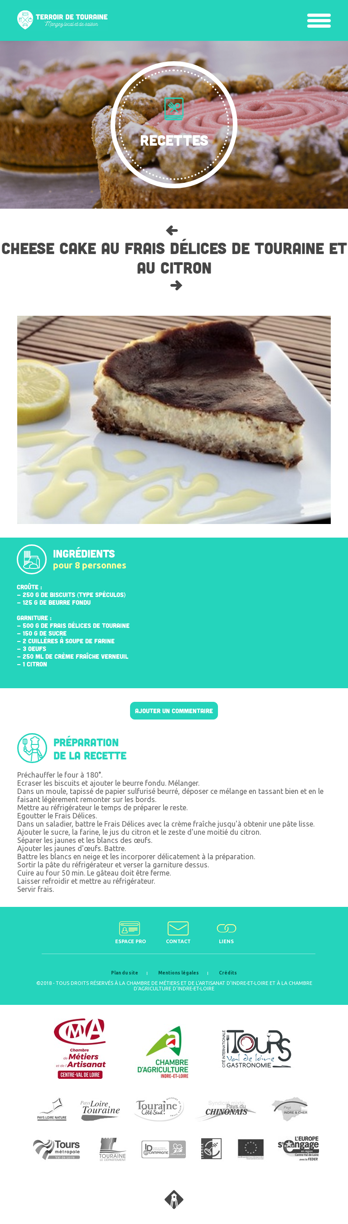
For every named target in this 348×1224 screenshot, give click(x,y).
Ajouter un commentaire (174, 711)
